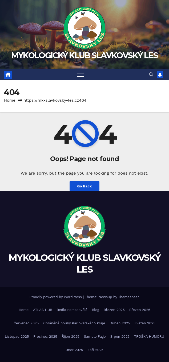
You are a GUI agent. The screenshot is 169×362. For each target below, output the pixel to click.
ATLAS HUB (42, 310)
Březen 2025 (114, 310)
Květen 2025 (145, 323)
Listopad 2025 (17, 337)
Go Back (84, 186)
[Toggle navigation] (80, 74)
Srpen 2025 (120, 337)
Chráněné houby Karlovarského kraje (74, 323)
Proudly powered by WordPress (56, 297)
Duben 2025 (120, 323)
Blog (95, 310)
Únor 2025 (74, 350)
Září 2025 (95, 350)
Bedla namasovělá (72, 310)
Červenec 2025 (26, 323)
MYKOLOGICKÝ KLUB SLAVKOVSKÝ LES (84, 55)
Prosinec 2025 (45, 337)
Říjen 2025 (70, 337)
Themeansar (128, 297)
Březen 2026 (139, 310)
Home (9, 100)
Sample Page (95, 337)
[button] (151, 74)
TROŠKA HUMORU (149, 337)
